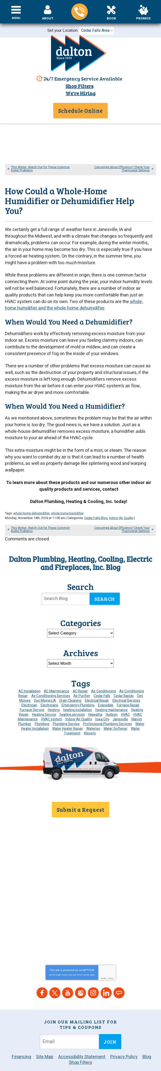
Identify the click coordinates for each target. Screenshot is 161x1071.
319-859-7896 (79, 11)
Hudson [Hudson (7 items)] (112, 700)
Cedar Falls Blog (95, 504)
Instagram (93, 971)
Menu (16, 18)
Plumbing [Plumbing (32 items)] (42, 709)
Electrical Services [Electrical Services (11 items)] (126, 686)
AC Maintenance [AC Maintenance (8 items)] (56, 677)
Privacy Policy (67, 954)
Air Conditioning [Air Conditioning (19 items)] (103, 677)
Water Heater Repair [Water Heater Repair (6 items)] (67, 714)
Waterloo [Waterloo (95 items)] (93, 714)
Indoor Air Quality (121, 504)
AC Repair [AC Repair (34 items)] (80, 677)
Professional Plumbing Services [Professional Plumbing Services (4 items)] (107, 709)
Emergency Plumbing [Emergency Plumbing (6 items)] (78, 691)
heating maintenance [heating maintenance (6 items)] (111, 695)
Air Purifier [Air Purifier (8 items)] (81, 681)
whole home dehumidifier (31, 499)
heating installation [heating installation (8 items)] (77, 695)
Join (110, 1020)
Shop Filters (79, 85)
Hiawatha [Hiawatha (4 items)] (95, 700)
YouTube (67, 971)
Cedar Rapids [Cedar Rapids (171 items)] (124, 681)
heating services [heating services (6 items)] (72, 700)
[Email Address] (70, 1020)
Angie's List (119, 971)
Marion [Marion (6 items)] (136, 705)
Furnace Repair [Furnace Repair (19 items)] (128, 691)
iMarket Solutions (71, 1052)
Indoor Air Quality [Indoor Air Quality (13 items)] (79, 705)
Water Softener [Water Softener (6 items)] (115, 714)
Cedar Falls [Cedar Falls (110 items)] (102, 681)
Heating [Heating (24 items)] (54, 695)
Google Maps (80, 971)
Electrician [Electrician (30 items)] (29, 691)
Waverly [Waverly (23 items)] (90, 719)
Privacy (103, 957)
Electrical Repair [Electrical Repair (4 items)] (97, 686)
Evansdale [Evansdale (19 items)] (105, 691)
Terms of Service (83, 954)
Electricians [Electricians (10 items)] (49, 691)
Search (104, 584)
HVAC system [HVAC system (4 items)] (51, 705)
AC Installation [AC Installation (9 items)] (29, 677)
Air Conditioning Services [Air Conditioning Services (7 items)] (50, 681)
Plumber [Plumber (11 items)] (24, 709)
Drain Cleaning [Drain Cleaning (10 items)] (70, 686)
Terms (110, 957)
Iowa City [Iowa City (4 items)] (102, 705)
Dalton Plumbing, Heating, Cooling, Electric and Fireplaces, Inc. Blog (80, 549)
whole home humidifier (67, 499)
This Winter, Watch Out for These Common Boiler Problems (40, 168)
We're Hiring (80, 92)
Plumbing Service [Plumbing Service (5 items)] (66, 709)
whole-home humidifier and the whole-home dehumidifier (74, 299)
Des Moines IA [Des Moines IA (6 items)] (45, 686)
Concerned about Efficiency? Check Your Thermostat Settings (122, 168)
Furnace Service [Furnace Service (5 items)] (32, 695)
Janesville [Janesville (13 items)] (120, 705)
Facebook (42, 971)
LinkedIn (106, 971)
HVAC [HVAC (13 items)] (125, 700)
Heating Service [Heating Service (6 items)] (44, 700)
